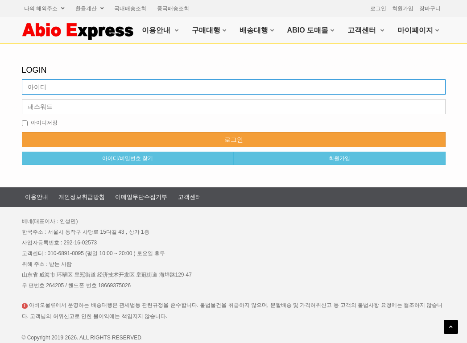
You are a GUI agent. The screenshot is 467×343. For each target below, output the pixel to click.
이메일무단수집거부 (141, 197)
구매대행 (209, 30)
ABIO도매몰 (310, 30)
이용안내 (160, 30)
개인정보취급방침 (81, 197)
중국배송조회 (173, 8)
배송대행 (257, 30)
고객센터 (365, 30)
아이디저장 (40, 123)
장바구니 (430, 8)
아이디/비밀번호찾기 (127, 158)
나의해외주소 (44, 8)
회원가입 (402, 8)
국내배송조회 (130, 8)
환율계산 (89, 8)
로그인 (378, 8)
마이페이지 (418, 30)
